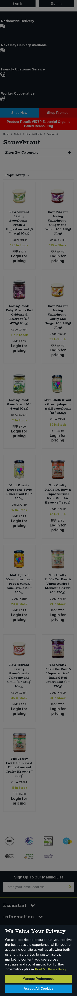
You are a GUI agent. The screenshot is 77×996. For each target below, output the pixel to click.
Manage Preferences (39, 978)
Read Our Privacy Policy (50, 969)
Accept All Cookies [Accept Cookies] (38, 988)
